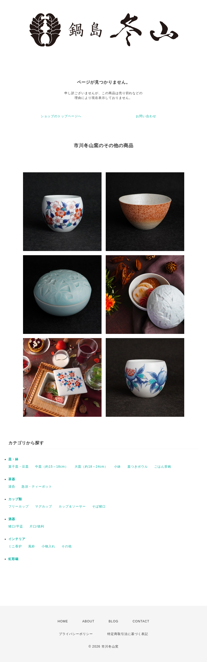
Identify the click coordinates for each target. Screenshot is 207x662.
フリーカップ (18, 506)
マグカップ (43, 506)
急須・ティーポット (36, 486)
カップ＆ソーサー (72, 506)
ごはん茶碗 (162, 466)
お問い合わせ (146, 116)
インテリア (16, 539)
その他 (66, 546)
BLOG (113, 621)
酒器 (11, 519)
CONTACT (141, 621)
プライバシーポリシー (76, 634)
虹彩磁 (13, 559)
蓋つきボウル (137, 466)
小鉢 (117, 466)
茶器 (11, 479)
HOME (63, 621)
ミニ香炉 (15, 546)
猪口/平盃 (15, 526)
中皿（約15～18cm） (51, 466)
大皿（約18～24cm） (91, 466)
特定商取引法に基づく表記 (127, 634)
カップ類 (15, 499)
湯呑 (11, 486)
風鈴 (31, 546)
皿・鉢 (13, 459)
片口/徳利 (37, 526)
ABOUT (88, 621)
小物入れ (48, 546)
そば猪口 (99, 506)
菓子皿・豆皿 (18, 466)
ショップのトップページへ (61, 116)
